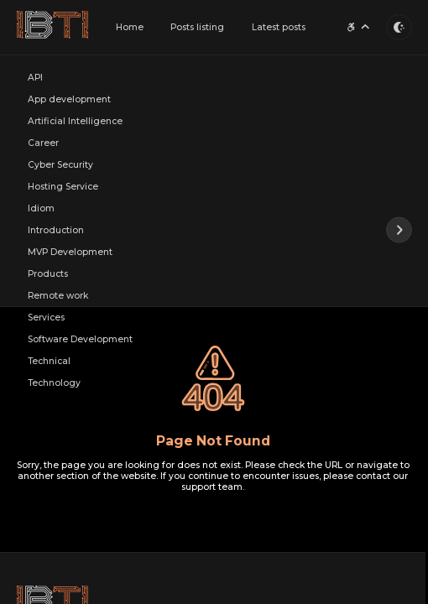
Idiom (41, 208)
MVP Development (70, 252)
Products (48, 273)
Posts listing (197, 27)
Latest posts (278, 27)
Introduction (56, 230)
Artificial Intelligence (75, 121)
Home (130, 27)
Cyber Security (60, 164)
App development (69, 99)
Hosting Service (63, 186)
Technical (49, 361)
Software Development (80, 339)
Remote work (58, 295)
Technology (54, 383)
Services (46, 317)
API (35, 77)
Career (43, 143)
